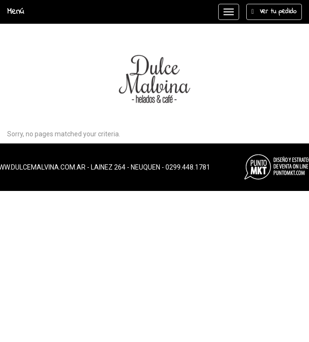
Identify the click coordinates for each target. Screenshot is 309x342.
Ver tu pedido (274, 12)
